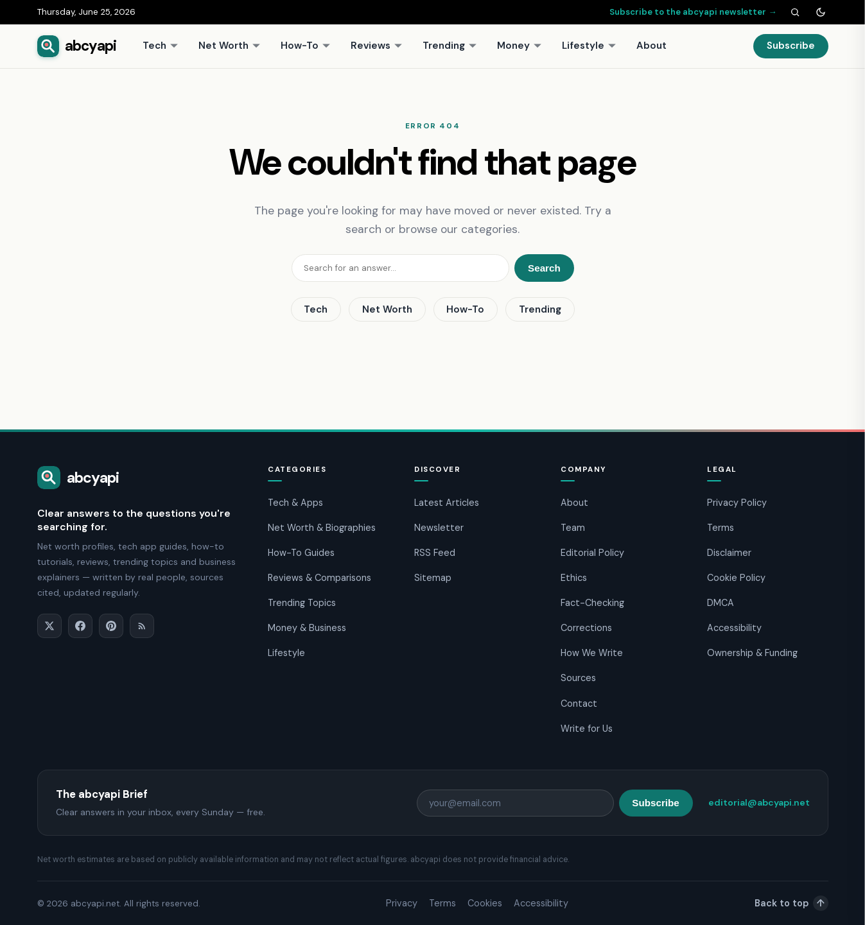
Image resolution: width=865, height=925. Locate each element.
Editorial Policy (592, 552)
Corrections (586, 628)
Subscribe (791, 45)
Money (519, 45)
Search (544, 268)
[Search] (795, 12)
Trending (450, 45)
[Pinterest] (111, 626)
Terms (720, 527)
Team (573, 527)
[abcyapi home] (77, 46)
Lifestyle (589, 45)
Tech (161, 45)
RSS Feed (434, 552)
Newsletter (439, 527)
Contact (579, 703)
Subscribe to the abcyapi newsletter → (692, 11)
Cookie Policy (736, 578)
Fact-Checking (592, 603)
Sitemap (432, 578)
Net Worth (229, 45)
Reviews (377, 45)
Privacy (401, 903)
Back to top (791, 903)
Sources (578, 678)
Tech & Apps (295, 502)
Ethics (574, 578)
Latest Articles (446, 502)
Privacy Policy (737, 502)
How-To (306, 45)
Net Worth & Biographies (322, 527)
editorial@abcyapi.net (759, 802)
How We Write (592, 653)
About (651, 45)
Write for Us (587, 728)
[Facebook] (80, 626)
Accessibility (734, 628)
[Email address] (515, 803)
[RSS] (142, 626)
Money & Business (307, 628)
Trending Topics (302, 603)
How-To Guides (301, 552)
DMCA (720, 603)
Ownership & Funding (752, 653)
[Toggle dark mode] (820, 12)
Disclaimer (729, 552)
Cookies (484, 903)
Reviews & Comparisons (319, 578)
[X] (49, 626)
